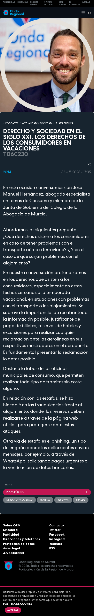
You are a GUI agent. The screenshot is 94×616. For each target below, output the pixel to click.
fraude (80, 499)
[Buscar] (88, 12)
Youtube (55, 544)
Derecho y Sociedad (19, 499)
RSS (52, 548)
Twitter (55, 530)
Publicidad (11, 534)
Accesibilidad (13, 553)
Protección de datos (19, 544)
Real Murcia (62, 3)
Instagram (57, 539)
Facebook (56, 534)
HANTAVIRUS (22, 2)
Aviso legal (11, 548)
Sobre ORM (12, 525)
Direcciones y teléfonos (21, 539)
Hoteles (45, 499)
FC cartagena (74, 3)
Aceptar (13, 610)
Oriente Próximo (34, 3)
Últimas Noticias (49, 3)
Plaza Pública (47, 492)
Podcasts (11, 123)
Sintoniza (10, 530)
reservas (63, 499)
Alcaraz (86, 2)
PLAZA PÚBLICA (64, 123)
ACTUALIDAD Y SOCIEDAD (37, 123)
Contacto (56, 525)
